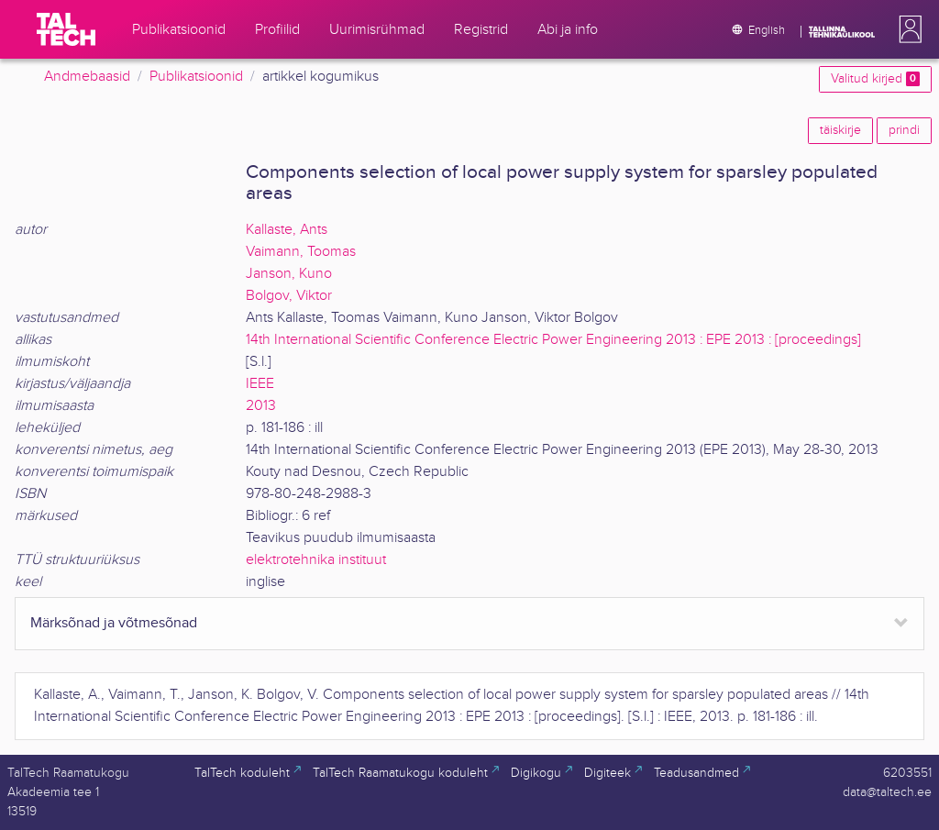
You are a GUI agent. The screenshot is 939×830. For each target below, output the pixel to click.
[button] (907, 29)
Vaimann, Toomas (301, 251)
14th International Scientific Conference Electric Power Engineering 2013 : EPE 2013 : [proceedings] (553, 340)
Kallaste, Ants (286, 229)
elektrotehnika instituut (316, 560)
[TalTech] (66, 29)
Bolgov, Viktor (289, 295)
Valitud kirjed (875, 79)
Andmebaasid (87, 76)
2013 (261, 406)
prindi (904, 130)
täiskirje (840, 130)
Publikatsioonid (196, 76)
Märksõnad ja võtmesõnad (113, 623)
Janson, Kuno (289, 273)
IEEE (260, 384)
